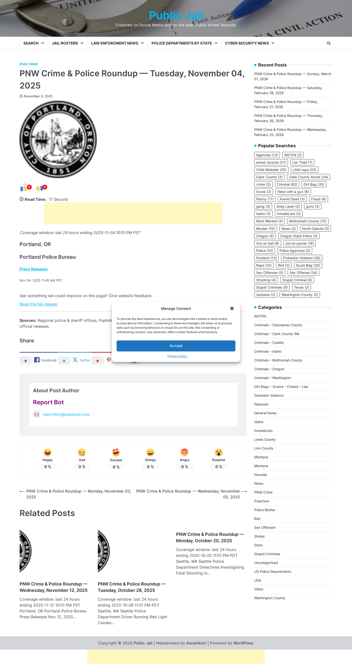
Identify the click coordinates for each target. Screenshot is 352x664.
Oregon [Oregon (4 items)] (265, 236)
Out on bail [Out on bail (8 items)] (267, 243)
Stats (258, 545)
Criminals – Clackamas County (278, 325)
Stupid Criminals (267, 554)
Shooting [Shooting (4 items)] (266, 280)
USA (257, 580)
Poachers (261, 501)
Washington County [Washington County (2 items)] (300, 295)
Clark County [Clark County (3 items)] (269, 177)
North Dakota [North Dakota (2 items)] (315, 228)
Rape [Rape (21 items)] (264, 265)
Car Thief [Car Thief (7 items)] (302, 162)
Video (258, 589)
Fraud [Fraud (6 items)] (318, 199)
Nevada (260, 475)
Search (31, 43)
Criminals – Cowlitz (269, 342)
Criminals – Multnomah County (278, 360)
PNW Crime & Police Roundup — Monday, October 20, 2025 (210, 537)
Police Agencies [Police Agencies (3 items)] (294, 250)
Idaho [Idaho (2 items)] (263, 214)
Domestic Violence (269, 395)
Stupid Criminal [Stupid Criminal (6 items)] (297, 280)
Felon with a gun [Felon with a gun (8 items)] (293, 192)
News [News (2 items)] (288, 228)
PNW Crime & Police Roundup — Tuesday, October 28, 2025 (131, 574)
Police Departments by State (182, 43)
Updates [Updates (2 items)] (265, 295)
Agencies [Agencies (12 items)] (267, 155)
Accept (176, 345)
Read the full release (38, 304)
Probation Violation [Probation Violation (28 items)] (301, 258)
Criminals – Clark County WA (276, 334)
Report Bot (48, 402)
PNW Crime (29, 64)
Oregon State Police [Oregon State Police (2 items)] (299, 236)
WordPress (243, 629)
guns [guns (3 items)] (312, 206)
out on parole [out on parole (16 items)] (300, 243)
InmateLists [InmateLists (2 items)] (289, 214)
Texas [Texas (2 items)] (301, 287)
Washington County (269, 598)
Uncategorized (266, 563)
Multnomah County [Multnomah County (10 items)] (308, 221)
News (258, 483)
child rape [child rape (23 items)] (304, 170)
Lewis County (265, 439)
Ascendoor (196, 629)
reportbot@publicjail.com (61, 414)
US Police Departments (272, 571)
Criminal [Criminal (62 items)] (287, 184)
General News (265, 413)
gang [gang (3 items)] (263, 206)
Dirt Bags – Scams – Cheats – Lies (281, 386)
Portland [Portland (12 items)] (266, 258)
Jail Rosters (65, 43)
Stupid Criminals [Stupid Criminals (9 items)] (272, 287)
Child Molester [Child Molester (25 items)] (271, 170)
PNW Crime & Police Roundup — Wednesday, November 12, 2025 (54, 574)
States (259, 536)
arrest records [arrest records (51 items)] (271, 162)
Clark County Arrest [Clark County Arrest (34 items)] (308, 177)
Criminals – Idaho (267, 351)
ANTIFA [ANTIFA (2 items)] (293, 155)
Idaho (258, 422)
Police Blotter (264, 510)
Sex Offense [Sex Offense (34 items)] (303, 272)
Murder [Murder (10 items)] (265, 228)
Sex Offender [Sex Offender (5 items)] (269, 272)
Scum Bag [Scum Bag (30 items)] (308, 265)
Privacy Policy (177, 356)
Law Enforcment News (114, 43)
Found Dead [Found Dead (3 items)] (292, 199)
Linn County (263, 448)
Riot (257, 519)
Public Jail (176, 15)
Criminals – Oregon (269, 369)
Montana (261, 457)
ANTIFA (260, 316)
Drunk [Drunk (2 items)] (263, 192)
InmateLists (263, 430)
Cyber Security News (247, 43)
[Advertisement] (133, 213)
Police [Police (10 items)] (264, 250)
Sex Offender (265, 527)
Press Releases (34, 269)
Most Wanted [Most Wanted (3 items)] (269, 221)
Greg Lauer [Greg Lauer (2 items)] (288, 206)
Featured (261, 404)
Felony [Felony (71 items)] (265, 199)
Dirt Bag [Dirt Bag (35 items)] (314, 184)
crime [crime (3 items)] (263, 184)
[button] (232, 309)
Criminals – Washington (272, 378)
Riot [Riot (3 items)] (284, 265)
